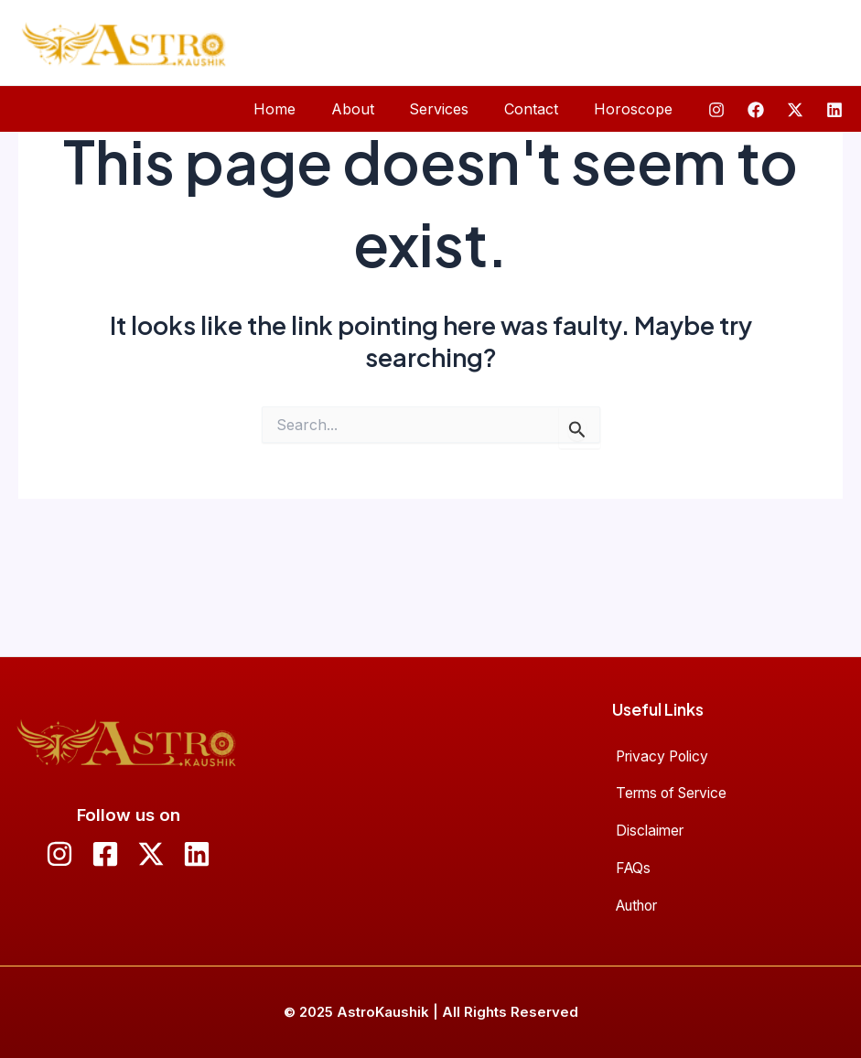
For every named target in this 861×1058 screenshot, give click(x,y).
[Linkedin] (834, 110)
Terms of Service (674, 775)
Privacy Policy (663, 733)
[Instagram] (716, 110)
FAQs (632, 860)
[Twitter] (795, 110)
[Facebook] (756, 110)
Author (638, 903)
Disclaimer (649, 818)
